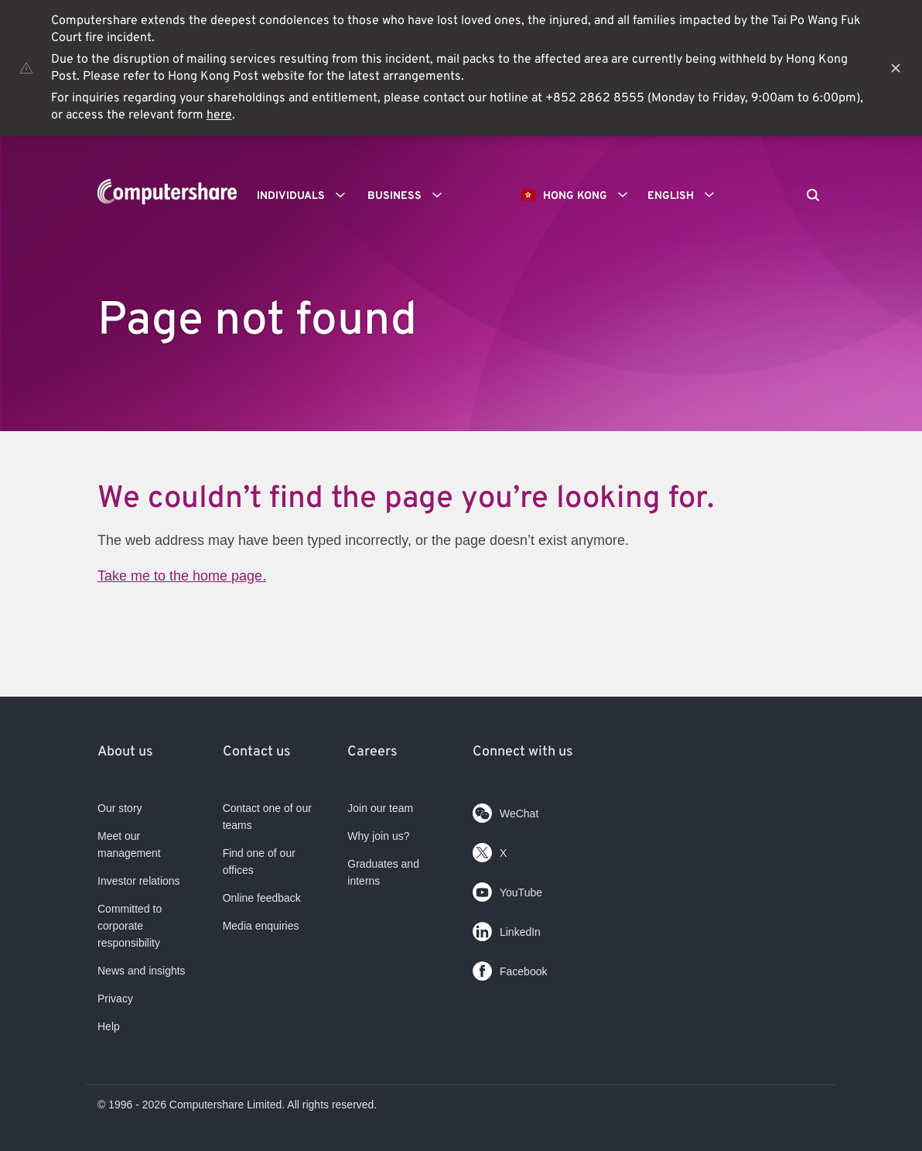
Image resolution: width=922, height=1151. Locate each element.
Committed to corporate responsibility (129, 926)
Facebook (510, 967)
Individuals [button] (306, 195)
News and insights (141, 970)
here (219, 115)
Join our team (380, 808)
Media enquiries (261, 926)
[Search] (813, 196)
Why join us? (378, 836)
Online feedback (262, 898)
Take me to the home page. (181, 576)
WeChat (505, 810)
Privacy (115, 998)
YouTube (507, 889)
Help (108, 1026)
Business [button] (409, 195)
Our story (119, 808)
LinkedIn (507, 928)
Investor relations (138, 881)
